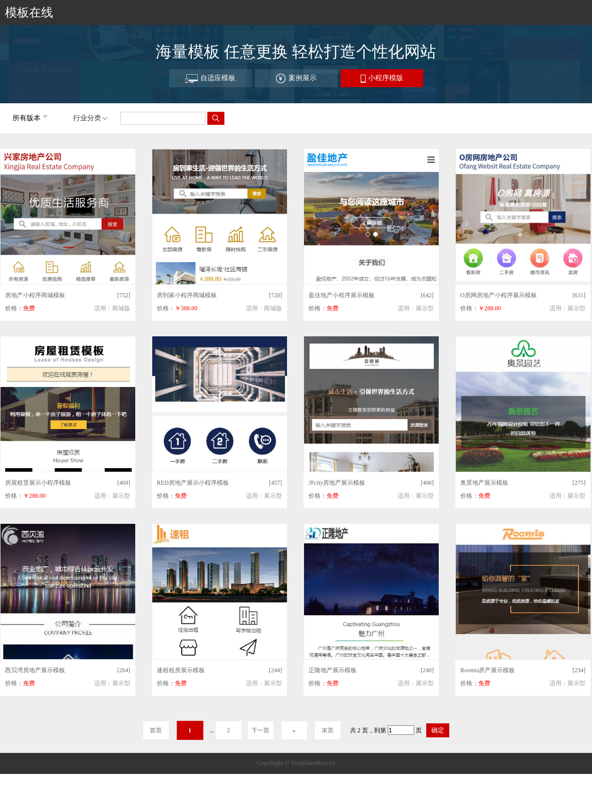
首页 (156, 730)
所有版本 (27, 118)
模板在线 (29, 12)
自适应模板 (210, 78)
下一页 (260, 730)
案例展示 (296, 78)
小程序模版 (382, 78)
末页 (328, 730)
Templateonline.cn (312, 762)
